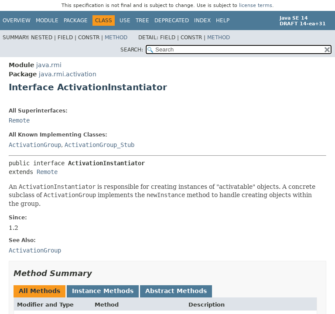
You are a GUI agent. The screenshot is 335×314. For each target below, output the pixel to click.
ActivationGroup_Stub (99, 144)
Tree (142, 20)
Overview (17, 20)
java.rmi (49, 64)
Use (125, 20)
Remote (19, 120)
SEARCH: (131, 50)
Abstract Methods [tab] (176, 290)
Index (202, 20)
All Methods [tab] (39, 290)
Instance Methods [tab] (102, 290)
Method (116, 37)
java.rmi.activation (67, 74)
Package (76, 20)
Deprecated (171, 20)
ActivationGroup (35, 144)
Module (47, 20)
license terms (255, 5)
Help (222, 20)
